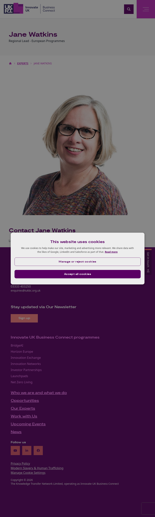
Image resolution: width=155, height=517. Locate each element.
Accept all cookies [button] (77, 274)
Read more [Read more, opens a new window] (111, 252)
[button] (78, 262)
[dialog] (77, 258)
